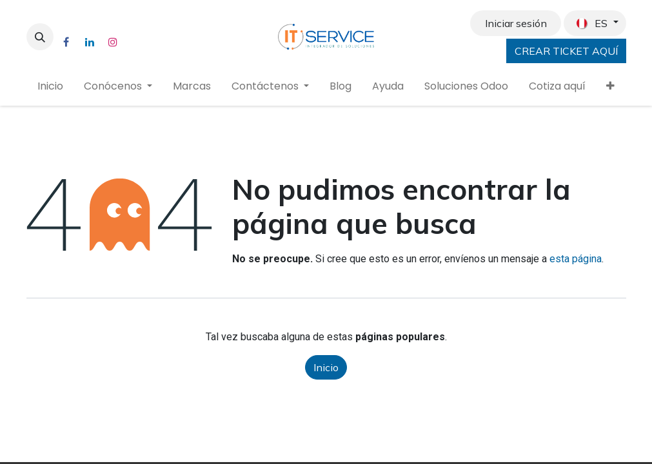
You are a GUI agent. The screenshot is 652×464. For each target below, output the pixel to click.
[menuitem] (50, 86)
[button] (40, 36)
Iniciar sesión (516, 23)
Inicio (326, 367)
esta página (575, 259)
